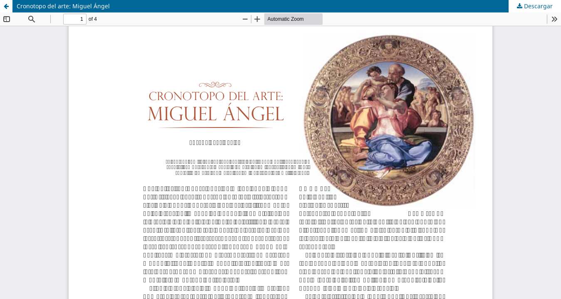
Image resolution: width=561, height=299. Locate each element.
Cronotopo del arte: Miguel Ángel (63, 6)
